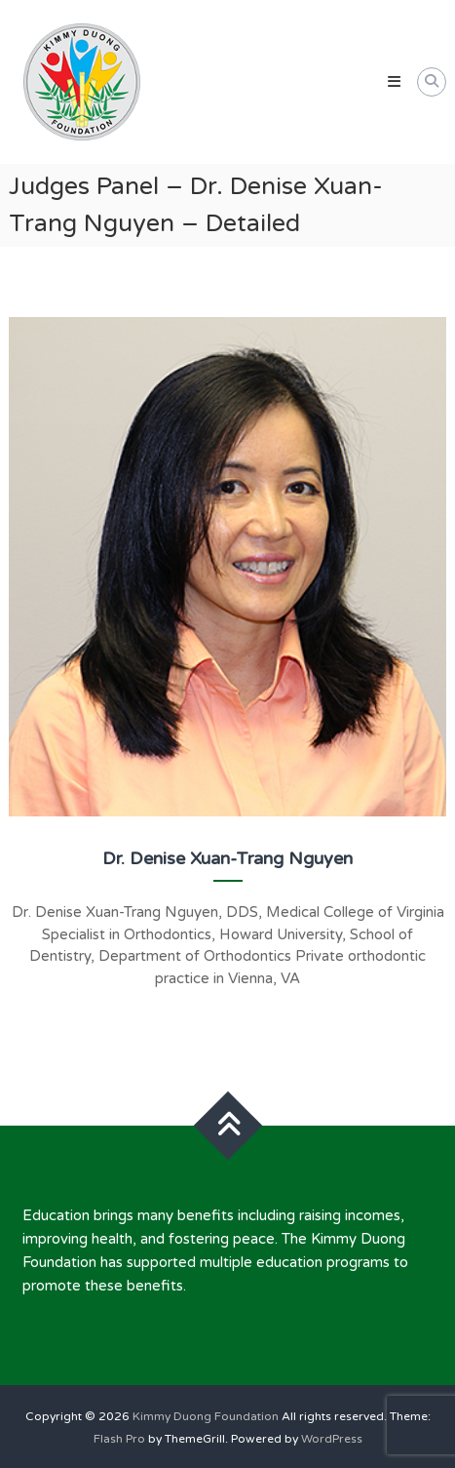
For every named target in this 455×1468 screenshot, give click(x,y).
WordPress (331, 1439)
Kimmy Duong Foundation (206, 1416)
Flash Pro (119, 1439)
